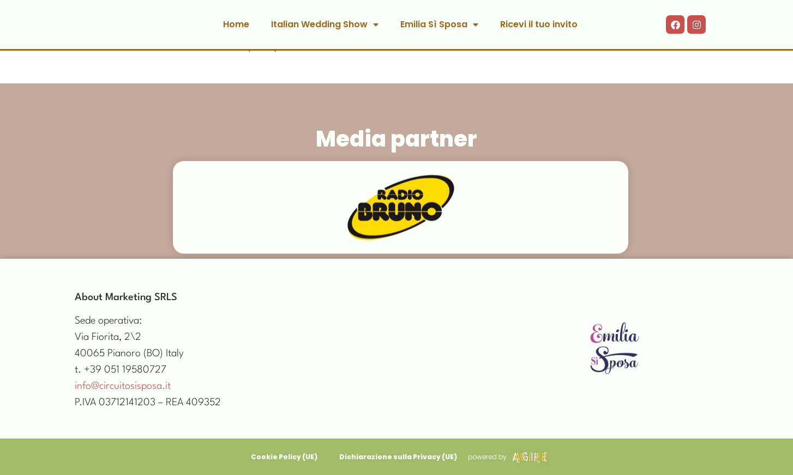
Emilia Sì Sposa (439, 24)
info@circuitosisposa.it (123, 386)
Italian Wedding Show (325, 24)
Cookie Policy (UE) (284, 456)
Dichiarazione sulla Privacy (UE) (398, 456)
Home (236, 24)
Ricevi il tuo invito (539, 24)
